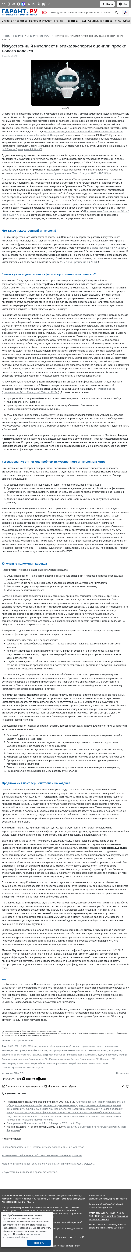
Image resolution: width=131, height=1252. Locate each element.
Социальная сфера (100, 20)
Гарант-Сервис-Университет (65, 1245)
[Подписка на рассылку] (3, 4)
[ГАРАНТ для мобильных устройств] (8, 4)
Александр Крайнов (35, 1063)
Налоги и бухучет (40, 20)
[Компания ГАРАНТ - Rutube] (44, 4)
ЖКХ (118, 20)
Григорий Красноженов (13, 1067)
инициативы (111, 1046)
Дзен (41, 1078)
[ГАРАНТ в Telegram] (28, 4)
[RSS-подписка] (49, 4)
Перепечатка (122, 1073)
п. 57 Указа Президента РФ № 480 (22, 149)
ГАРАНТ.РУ (19, 1073)
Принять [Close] (39, 1242)
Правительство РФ (89, 1059)
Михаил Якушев (35, 1067)
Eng (123, 4)
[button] (125, 12)
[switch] (44, 12)
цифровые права (75, 1054)
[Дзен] (18, 4)
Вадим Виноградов (98, 1063)
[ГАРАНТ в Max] (23, 4)
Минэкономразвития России (63, 1059)
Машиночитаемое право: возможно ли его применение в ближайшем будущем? (48, 1163)
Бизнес (58, 20)
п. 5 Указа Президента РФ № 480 (106, 247)
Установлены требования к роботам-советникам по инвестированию (42, 1155)
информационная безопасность (31, 1050)
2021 (17, 1046)
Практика (71, 20)
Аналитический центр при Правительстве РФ (24, 1059)
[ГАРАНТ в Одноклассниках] (38, 4)
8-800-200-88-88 (97, 1195)
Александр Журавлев (12, 1063)
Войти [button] (107, 4)
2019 (10, 1046)
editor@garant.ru (104, 1207)
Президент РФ (107, 1059)
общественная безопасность (16, 1054)
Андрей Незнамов (77, 1063)
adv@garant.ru (108, 1216)
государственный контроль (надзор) (52, 1046)
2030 (30, 1046)
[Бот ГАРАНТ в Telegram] (33, 4)
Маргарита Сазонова (22, 1040)
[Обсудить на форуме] (122, 1086)
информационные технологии (64, 1050)
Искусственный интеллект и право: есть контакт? (30, 1172)
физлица (37, 1054)
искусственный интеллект (94, 1050)
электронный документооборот (101, 1054)
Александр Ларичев (57, 1063)
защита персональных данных (88, 1046)
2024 (23, 1046)
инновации (7, 1050)
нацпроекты (115, 1050)
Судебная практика (14, 20)
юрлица (123, 1054)
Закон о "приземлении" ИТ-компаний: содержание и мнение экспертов (43, 1147)
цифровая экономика (54, 1054)
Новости (28, 1079)
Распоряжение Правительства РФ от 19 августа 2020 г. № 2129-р (73, 173)
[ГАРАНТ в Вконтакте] (13, 4)
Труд (83, 20)
